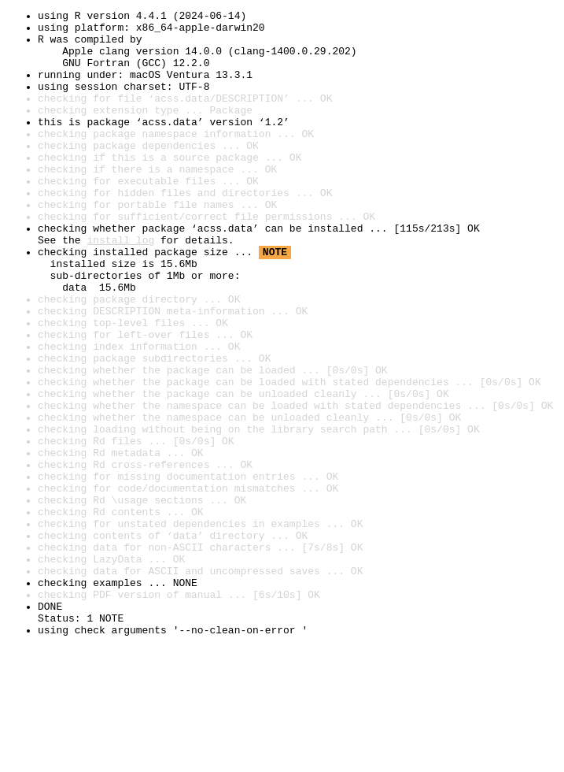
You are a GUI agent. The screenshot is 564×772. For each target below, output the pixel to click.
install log (120, 287)
